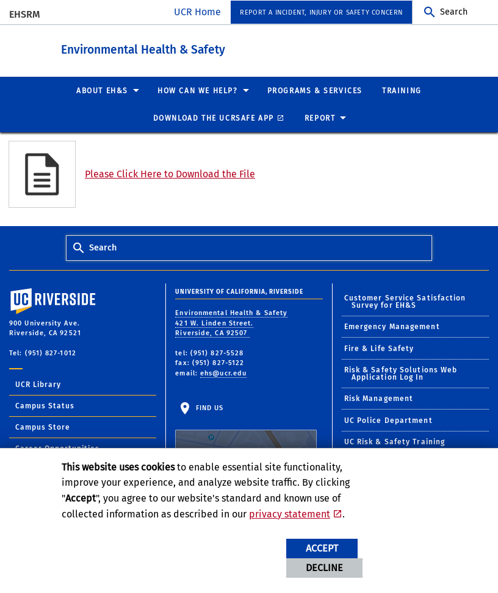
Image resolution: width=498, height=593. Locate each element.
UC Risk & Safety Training (395, 441)
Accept (322, 548)
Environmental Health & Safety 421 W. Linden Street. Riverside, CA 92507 (231, 322)
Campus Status (44, 405)
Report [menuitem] (320, 117)
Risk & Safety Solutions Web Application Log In (401, 373)
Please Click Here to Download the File (170, 173)
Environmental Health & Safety (210, 48)
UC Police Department (388, 420)
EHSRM (24, 14)
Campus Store (42, 426)
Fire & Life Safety (379, 348)
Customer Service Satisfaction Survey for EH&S (405, 301)
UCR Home (197, 12)
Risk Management (379, 398)
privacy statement (289, 514)
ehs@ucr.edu (223, 373)
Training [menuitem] (402, 90)
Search (453, 12)
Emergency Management (392, 326)
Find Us (246, 441)
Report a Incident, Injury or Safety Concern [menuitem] (321, 12)
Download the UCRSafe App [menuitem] (213, 117)
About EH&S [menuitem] (102, 90)
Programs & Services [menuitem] (315, 90)
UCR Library (38, 384)
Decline (324, 567)
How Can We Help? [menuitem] (197, 90)
